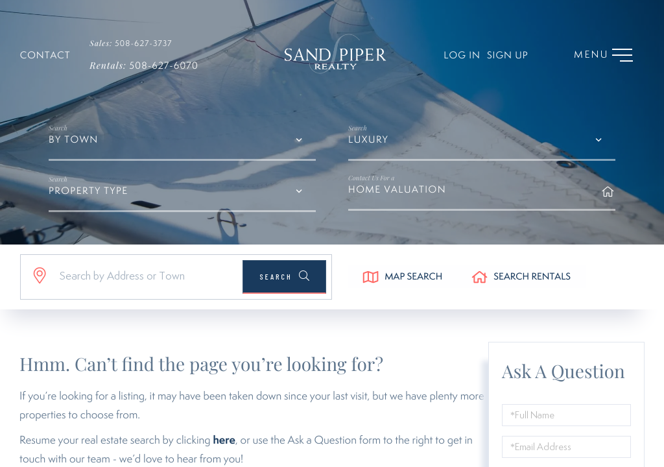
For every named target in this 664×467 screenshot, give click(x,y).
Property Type (88, 206)
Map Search (415, 293)
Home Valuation (481, 199)
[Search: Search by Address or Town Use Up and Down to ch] (141, 292)
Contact (45, 57)
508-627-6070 (143, 68)
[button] (281, 292)
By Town (74, 155)
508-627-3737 (137, 44)
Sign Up (497, 57)
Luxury (368, 155)
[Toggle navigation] (594, 56)
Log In (451, 57)
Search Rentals (539, 293)
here (224, 456)
